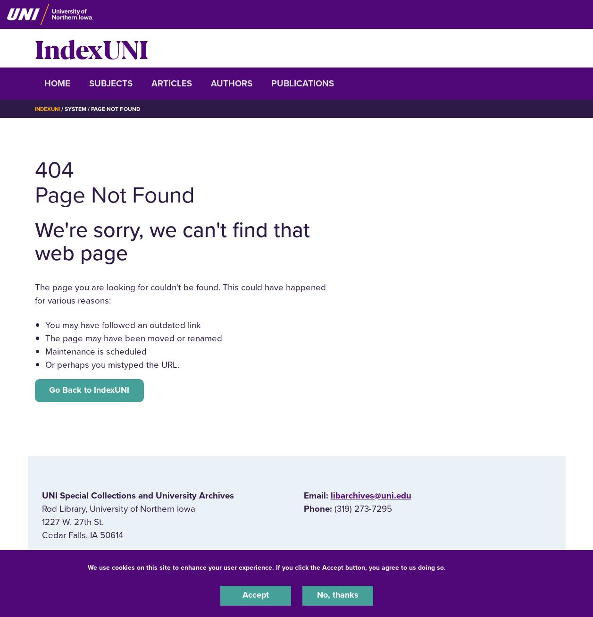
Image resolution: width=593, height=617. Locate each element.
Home (57, 83)
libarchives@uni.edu (371, 497)
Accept (255, 595)
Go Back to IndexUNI (91, 391)
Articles (171, 83)
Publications (302, 83)
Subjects (111, 83)
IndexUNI (91, 48)
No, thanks (337, 595)
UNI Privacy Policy (477, 567)
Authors (231, 83)
